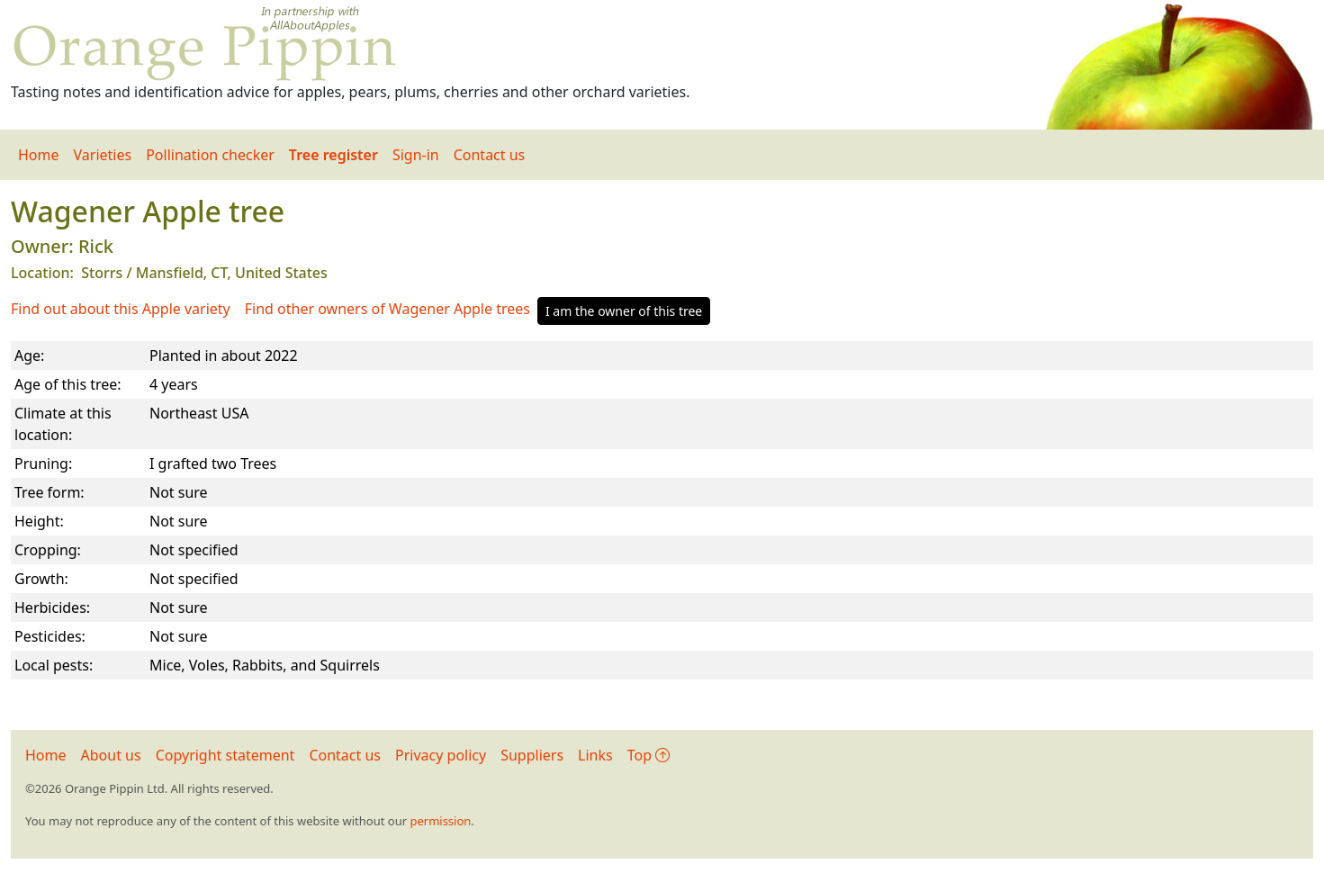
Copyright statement (225, 755)
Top (648, 755)
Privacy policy (440, 755)
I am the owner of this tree (623, 311)
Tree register (333, 155)
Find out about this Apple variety (120, 309)
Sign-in (415, 155)
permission (440, 821)
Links (595, 755)
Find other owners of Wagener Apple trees (387, 309)
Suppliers (531, 755)
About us (111, 755)
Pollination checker (210, 155)
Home (38, 155)
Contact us (490, 155)
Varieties (103, 155)
